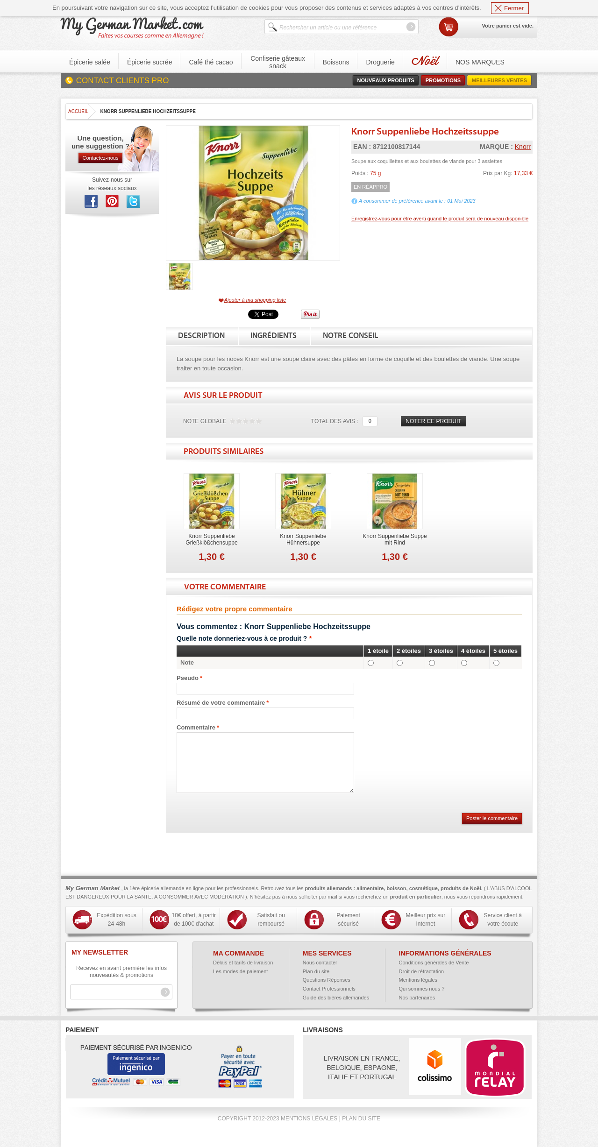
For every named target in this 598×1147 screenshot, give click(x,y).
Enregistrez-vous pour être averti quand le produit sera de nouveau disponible (439, 218)
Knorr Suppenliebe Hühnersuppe (303, 539)
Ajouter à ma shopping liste (255, 300)
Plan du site (316, 971)
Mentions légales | (311, 1118)
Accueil (78, 111)
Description (201, 335)
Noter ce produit (433, 421)
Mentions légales (418, 980)
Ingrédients (273, 335)
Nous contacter (320, 962)
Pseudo (188, 678)
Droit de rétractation (421, 971)
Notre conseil (350, 335)
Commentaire (196, 727)
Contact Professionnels (329, 988)
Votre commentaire (225, 587)
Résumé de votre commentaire (221, 703)
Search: (260, 24)
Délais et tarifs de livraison (243, 962)
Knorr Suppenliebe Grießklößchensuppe (211, 539)
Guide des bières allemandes (336, 997)
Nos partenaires (417, 997)
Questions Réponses (326, 980)
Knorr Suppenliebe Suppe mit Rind (395, 539)
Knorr (523, 146)
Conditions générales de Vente (434, 962)
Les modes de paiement (240, 971)
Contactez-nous (100, 158)
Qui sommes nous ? (422, 988)
